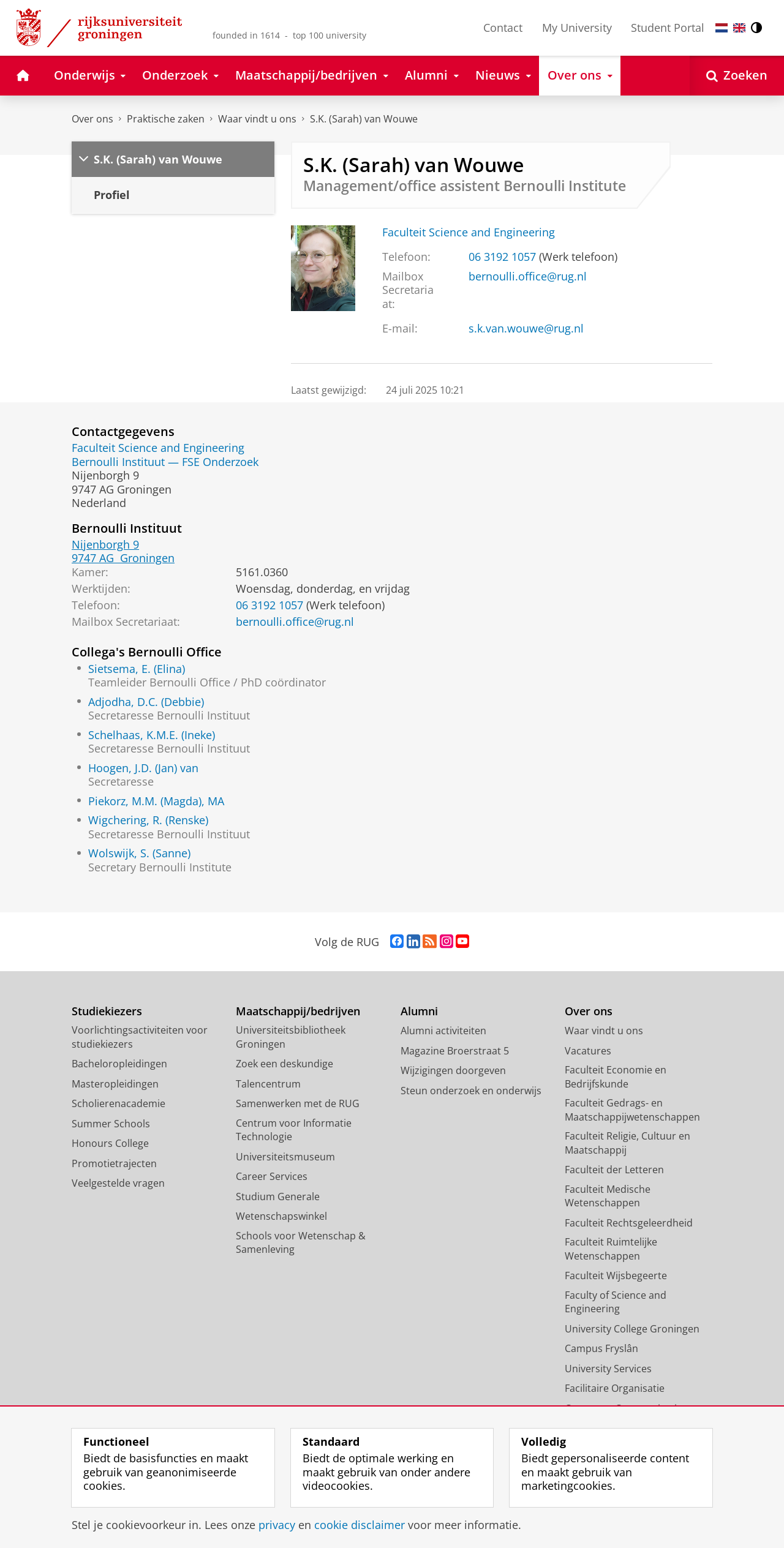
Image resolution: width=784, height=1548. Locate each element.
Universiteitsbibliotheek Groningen (290, 1037)
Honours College (110, 1143)
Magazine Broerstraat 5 (455, 1051)
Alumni (419, 1011)
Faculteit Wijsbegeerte (616, 1275)
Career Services (271, 1176)
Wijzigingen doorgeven (453, 1070)
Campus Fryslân (601, 1348)
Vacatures (588, 1051)
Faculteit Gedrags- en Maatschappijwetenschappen (632, 1110)
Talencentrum (268, 1084)
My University (577, 27)
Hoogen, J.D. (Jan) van (143, 768)
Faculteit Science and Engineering (468, 232)
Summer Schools (111, 1123)
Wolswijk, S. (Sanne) (139, 853)
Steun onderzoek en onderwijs (471, 1090)
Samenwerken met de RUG (298, 1103)
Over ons (92, 119)
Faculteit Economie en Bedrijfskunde (615, 1077)
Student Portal (667, 27)
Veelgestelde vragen (118, 1183)
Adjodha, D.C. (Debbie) (146, 701)
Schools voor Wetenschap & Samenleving (301, 1243)
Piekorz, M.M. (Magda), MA (156, 801)
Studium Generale (278, 1196)
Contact (502, 27)
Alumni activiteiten (443, 1030)
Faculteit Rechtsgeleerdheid (629, 1223)
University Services (608, 1368)
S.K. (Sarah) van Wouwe (364, 119)
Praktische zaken (166, 119)
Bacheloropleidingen (119, 1063)
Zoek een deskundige (284, 1063)
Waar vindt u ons (257, 119)
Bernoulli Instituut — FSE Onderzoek (165, 461)
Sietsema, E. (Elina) (136, 668)
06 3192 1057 (502, 256)
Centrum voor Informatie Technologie (294, 1130)
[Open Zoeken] (737, 76)
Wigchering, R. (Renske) (148, 820)
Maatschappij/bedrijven (298, 1011)
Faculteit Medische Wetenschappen (607, 1196)
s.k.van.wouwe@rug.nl (526, 328)
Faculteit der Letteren (614, 1169)
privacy (276, 1524)
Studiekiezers (107, 1011)
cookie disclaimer (359, 1524)
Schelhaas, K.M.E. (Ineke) (151, 734)
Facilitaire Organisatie (615, 1388)
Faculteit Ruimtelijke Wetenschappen (611, 1249)
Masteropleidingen (115, 1084)
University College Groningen (632, 1329)
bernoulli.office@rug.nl (528, 276)
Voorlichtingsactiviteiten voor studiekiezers (140, 1037)
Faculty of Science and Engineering (615, 1302)
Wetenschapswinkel (281, 1216)
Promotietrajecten (114, 1163)
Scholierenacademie (118, 1103)
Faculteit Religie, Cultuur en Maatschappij (627, 1143)
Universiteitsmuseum (285, 1156)
